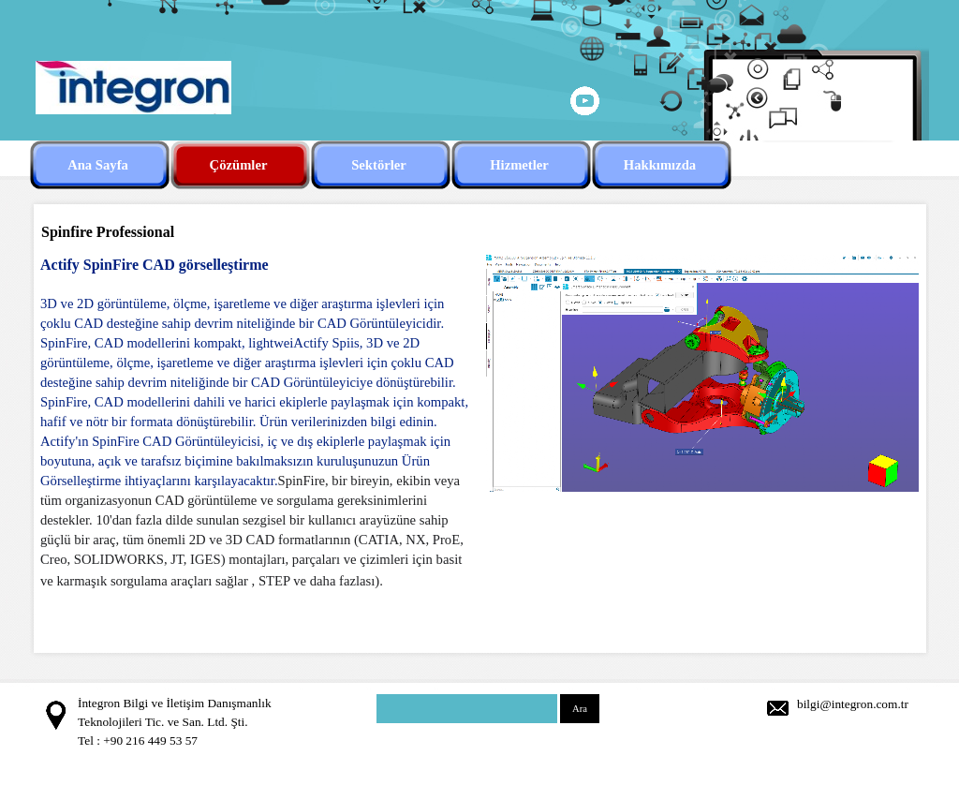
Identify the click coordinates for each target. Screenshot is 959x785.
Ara (579, 709)
